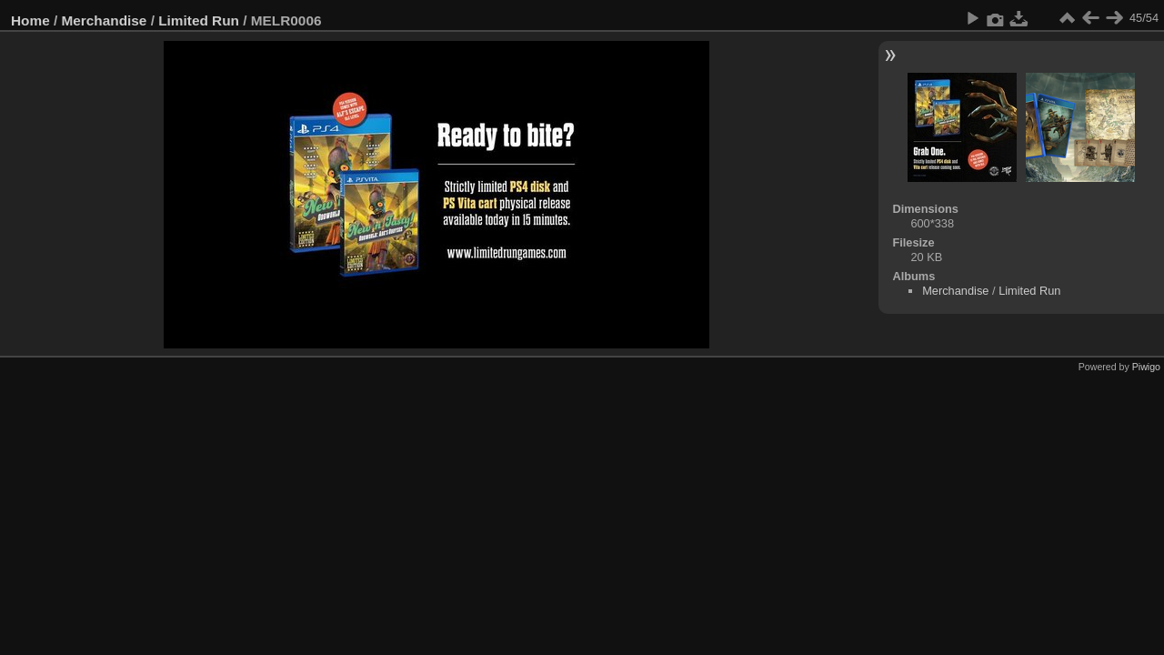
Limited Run (198, 20)
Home (30, 20)
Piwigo (1146, 366)
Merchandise (104, 20)
